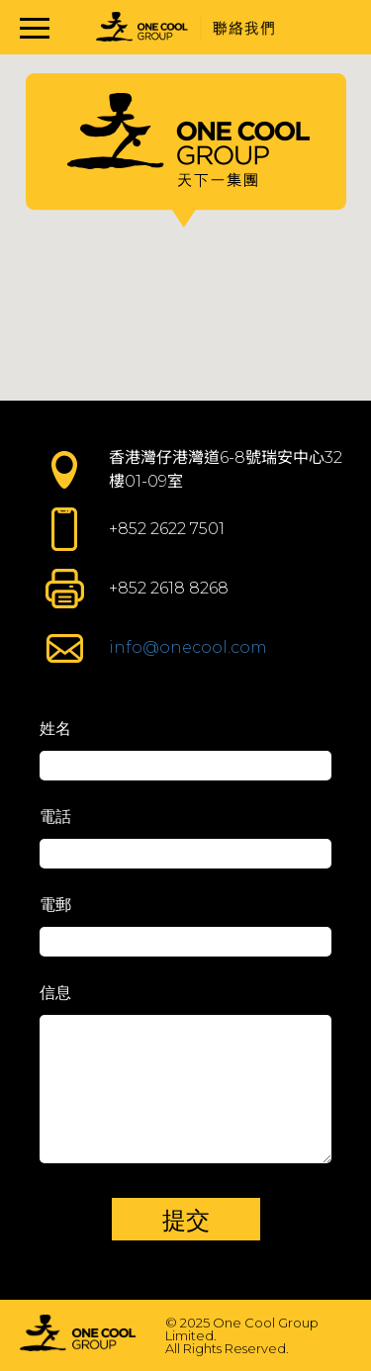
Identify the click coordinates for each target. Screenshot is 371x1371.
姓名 (55, 728)
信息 (55, 992)
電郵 (55, 904)
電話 (55, 816)
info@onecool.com (188, 647)
